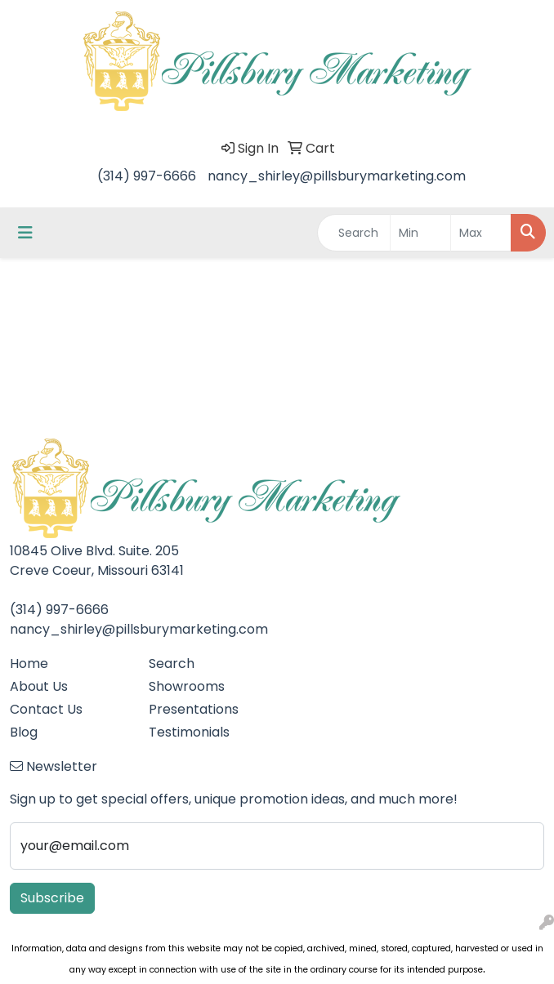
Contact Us (46, 709)
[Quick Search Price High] (481, 233)
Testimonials (189, 732)
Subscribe (52, 897)
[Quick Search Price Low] (420, 233)
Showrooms (187, 686)
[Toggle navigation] (25, 232)
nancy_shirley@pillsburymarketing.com (337, 176)
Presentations (194, 709)
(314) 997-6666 (146, 176)
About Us (39, 686)
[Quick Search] (354, 233)
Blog (24, 732)
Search (171, 663)
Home (29, 663)
